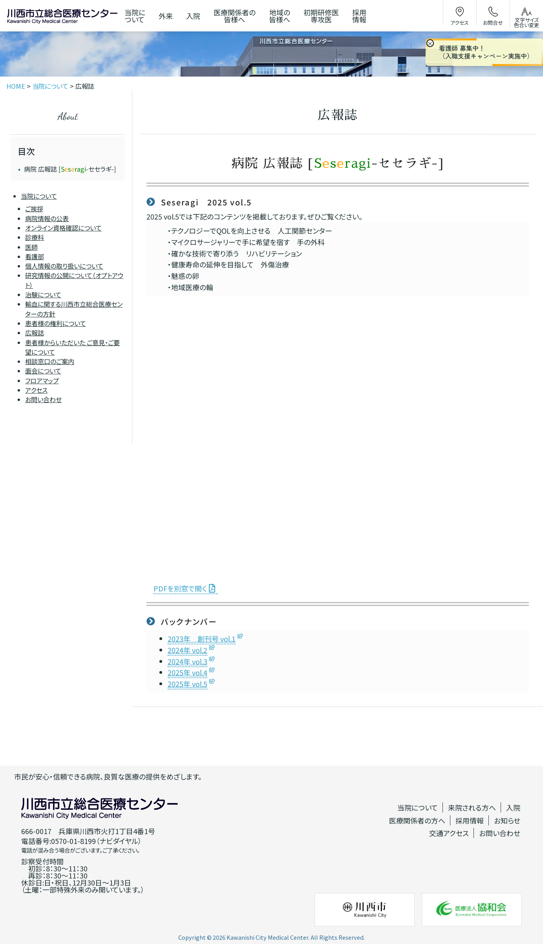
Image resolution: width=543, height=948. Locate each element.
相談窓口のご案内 (49, 361)
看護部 (34, 256)
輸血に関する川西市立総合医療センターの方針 (73, 308)
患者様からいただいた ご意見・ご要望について (72, 346)
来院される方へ (472, 807)
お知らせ (507, 820)
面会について (43, 370)
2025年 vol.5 (187, 684)
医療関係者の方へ (417, 820)
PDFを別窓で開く (180, 588)
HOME (15, 86)
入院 (513, 807)
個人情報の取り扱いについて (64, 266)
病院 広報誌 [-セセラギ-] (70, 169)
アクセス (36, 390)
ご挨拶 (34, 208)
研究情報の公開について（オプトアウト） (74, 280)
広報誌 (34, 332)
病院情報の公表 (47, 218)
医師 (31, 246)
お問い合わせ (43, 399)
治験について (43, 294)
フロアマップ (42, 380)
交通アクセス (449, 833)
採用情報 (469, 820)
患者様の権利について (55, 323)
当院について (39, 196)
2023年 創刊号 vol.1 (202, 638)
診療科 (34, 237)
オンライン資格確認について (63, 227)
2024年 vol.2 (187, 650)
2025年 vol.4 (187, 673)
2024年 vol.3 (187, 661)
